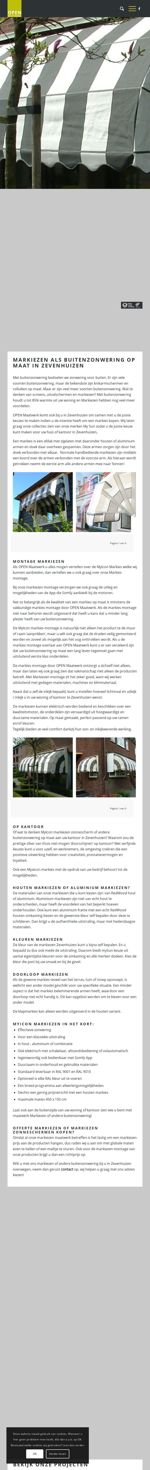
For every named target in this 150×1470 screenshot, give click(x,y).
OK (34, 1454)
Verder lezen (57, 1454)
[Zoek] (120, 8)
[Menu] (130, 8)
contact (67, 1169)
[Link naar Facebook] (139, 8)
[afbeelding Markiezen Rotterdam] (44, 503)
